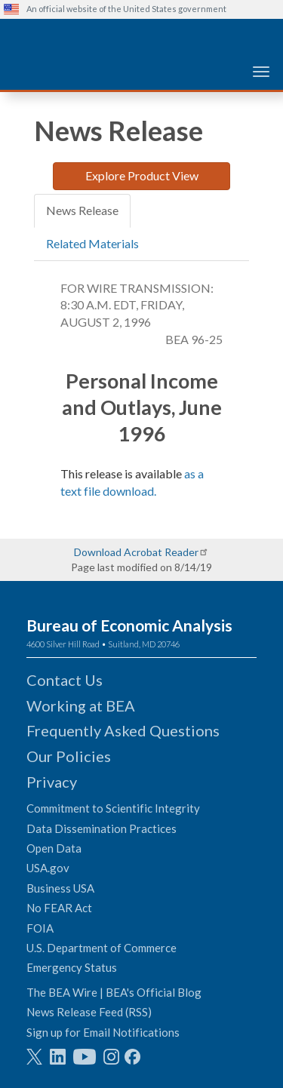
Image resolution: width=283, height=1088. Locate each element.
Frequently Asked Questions (123, 730)
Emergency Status (71, 967)
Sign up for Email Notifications (103, 1032)
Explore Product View (141, 175)
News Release (82, 210)
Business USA (60, 888)
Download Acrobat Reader (136, 552)
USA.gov (47, 867)
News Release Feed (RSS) (89, 1012)
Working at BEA (80, 705)
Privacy (51, 782)
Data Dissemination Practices (101, 828)
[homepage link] (143, 37)
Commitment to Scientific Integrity (113, 808)
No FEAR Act (59, 907)
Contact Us (64, 680)
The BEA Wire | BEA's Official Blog (113, 992)
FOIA (40, 928)
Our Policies (68, 756)
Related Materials (92, 243)
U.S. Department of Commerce (101, 947)
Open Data (54, 848)
